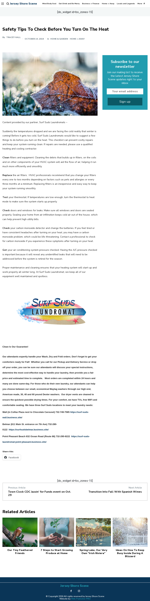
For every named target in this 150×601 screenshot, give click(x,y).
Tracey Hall (13, 37)
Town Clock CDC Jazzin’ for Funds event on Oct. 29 (39, 493)
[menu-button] (2, 3)
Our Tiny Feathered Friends (20, 551)
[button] (7, 3)
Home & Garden (59, 39)
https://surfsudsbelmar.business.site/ (29, 429)
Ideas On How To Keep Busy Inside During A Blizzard (130, 552)
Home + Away (77, 39)
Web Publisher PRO (81, 598)
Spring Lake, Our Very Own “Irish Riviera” (93, 551)
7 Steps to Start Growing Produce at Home (56, 551)
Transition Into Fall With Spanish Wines (115, 492)
